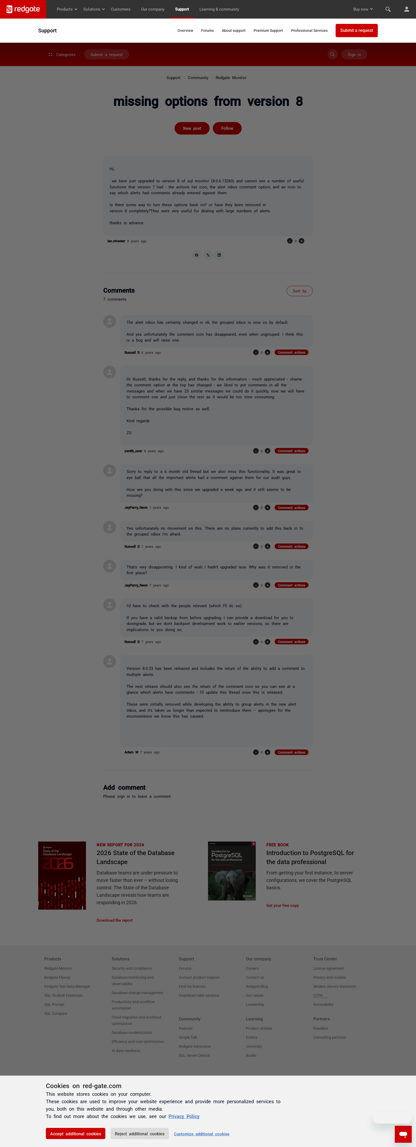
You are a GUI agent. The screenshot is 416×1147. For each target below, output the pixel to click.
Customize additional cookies (201, 1134)
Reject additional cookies (139, 1133)
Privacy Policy (184, 1116)
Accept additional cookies (75, 1133)
